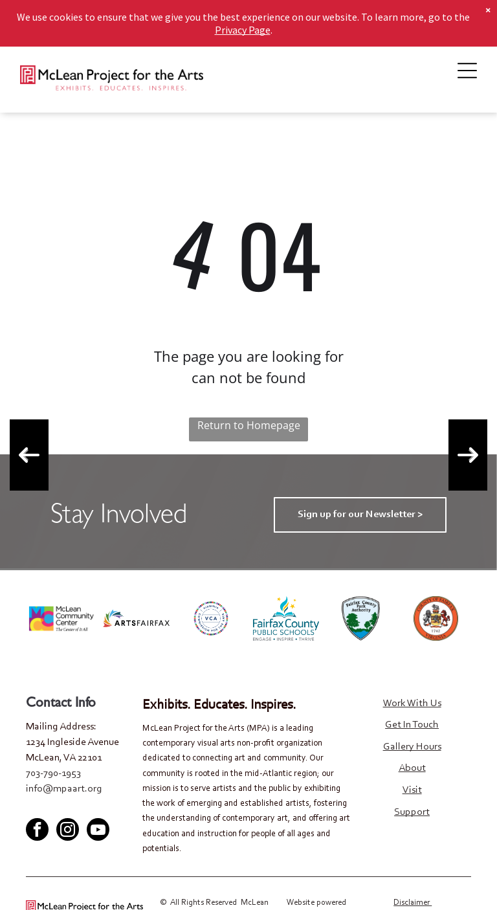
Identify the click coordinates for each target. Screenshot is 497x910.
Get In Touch (412, 725)
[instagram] (67, 831)
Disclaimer (411, 902)
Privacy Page (243, 16)
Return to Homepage (248, 425)
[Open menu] (467, 70)
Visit (412, 790)
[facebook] (35, 807)
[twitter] (56, 807)
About (412, 768)
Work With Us (412, 703)
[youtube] (78, 807)
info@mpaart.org (64, 789)
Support (412, 812)
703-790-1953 (53, 773)
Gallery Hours (412, 747)
